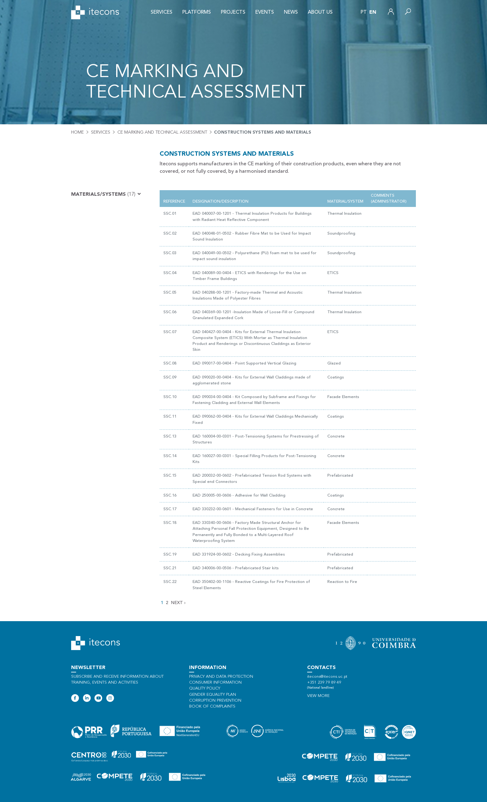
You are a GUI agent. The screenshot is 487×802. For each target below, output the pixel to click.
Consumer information (215, 683)
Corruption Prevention (215, 701)
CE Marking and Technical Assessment (162, 132)
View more (318, 696)
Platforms (196, 12)
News (291, 12)
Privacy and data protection (221, 677)
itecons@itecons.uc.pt (327, 677)
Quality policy (204, 688)
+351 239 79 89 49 (324, 683)
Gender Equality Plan (212, 695)
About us (320, 12)
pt (364, 12)
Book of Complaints (212, 706)
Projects (233, 12)
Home (77, 132)
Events (264, 12)
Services (161, 12)
